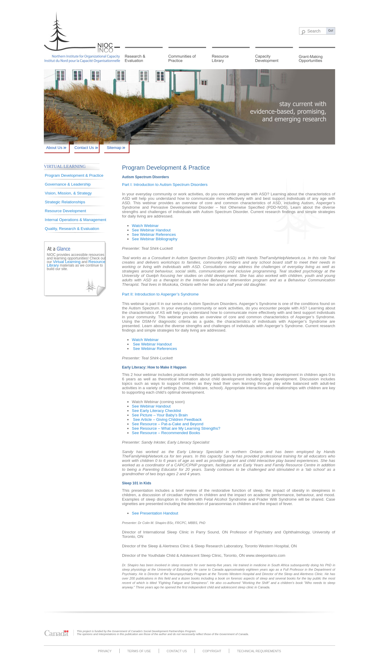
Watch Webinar (145, 225)
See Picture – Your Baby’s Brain (160, 415)
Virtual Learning (67, 261)
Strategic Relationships (65, 202)
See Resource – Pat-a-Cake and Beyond (167, 424)
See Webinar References (154, 234)
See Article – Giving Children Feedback (167, 419)
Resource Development (65, 211)
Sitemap (116, 147)
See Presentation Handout (155, 513)
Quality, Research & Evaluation (72, 228)
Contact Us (86, 147)
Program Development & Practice (74, 175)
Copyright (212, 651)
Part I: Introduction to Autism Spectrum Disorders (165, 184)
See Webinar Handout (151, 230)
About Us (56, 147)
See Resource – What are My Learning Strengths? (176, 428)
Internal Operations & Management (75, 220)
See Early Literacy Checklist (156, 410)
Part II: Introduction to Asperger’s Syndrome (160, 294)
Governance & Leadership (68, 184)
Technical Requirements (259, 651)
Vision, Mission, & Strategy (68, 193)
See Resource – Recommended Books (166, 433)
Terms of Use (139, 651)
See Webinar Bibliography (154, 239)
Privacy (105, 651)
